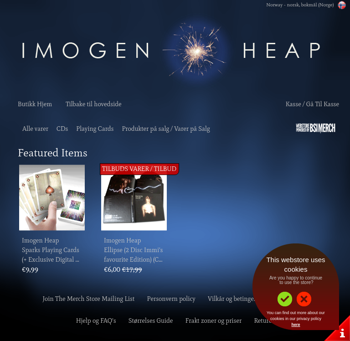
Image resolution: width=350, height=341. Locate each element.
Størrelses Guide (151, 321)
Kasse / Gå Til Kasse (312, 104)
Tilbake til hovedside (93, 104)
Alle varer (35, 129)
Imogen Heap (40, 240)
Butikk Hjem (35, 104)
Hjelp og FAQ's (96, 321)
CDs (62, 129)
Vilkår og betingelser (235, 299)
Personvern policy (171, 299)
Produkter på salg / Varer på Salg (166, 129)
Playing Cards (94, 129)
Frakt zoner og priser (213, 321)
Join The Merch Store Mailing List (89, 299)
